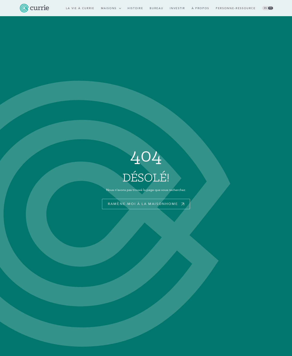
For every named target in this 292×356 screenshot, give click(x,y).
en (265, 8)
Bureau (156, 8)
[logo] (34, 8)
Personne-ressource (236, 8)
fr (270, 8)
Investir (177, 8)
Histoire (135, 8)
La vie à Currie (80, 8)
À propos (200, 8)
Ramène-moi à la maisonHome (143, 204)
